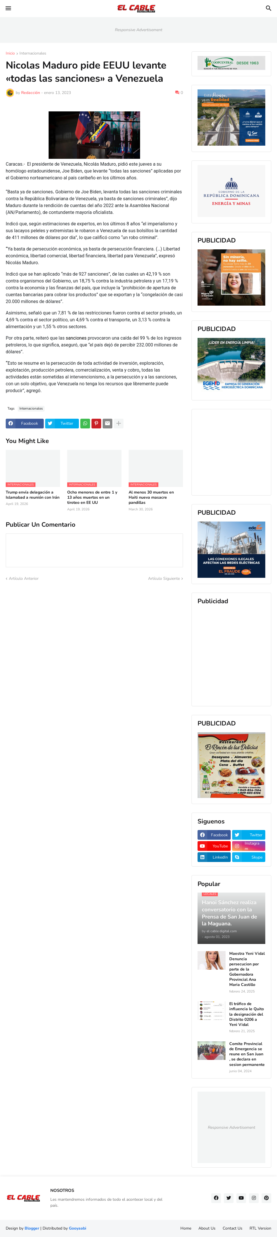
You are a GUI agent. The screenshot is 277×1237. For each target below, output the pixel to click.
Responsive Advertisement (138, 30)
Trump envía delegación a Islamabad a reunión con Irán (32, 495)
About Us (207, 1228)
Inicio (10, 53)
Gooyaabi (77, 1228)
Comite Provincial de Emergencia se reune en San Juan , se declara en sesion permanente (247, 1054)
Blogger (32, 1228)
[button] (8, 8)
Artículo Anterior (24, 578)
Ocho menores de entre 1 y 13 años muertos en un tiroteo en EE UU (92, 497)
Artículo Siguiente (164, 578)
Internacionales (32, 53)
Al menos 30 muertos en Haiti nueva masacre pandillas (151, 497)
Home (185, 1228)
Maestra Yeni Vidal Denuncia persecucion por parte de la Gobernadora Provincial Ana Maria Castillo (247, 969)
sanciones (77, 338)
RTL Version (260, 1228)
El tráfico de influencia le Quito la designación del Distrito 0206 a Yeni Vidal (246, 1014)
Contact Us (232, 1228)
